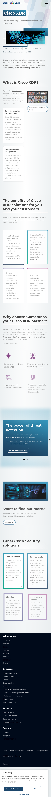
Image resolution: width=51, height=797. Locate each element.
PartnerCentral (8, 712)
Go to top (6, 764)
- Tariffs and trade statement (13, 696)
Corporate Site (8, 699)
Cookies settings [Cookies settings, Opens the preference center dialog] (24, 794)
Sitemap (30, 751)
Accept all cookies (13, 789)
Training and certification (12, 722)
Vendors (16, 48)
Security (35, 48)
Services (6, 653)
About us (6, 657)
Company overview (10, 673)
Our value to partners (10, 716)
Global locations (8, 683)
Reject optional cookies (34, 788)
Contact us (7, 660)
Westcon (6, 644)
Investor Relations (9, 702)
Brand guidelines (41, 751)
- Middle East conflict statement (14, 689)
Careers (5, 680)
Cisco (25, 48)
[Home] (12, 2)
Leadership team (9, 676)
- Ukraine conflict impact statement (16, 693)
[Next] (49, 439)
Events (5, 663)
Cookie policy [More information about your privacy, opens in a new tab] (11, 781)
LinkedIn (6, 732)
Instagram (6, 736)
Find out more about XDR (17, 450)
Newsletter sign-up (10, 739)
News (5, 686)
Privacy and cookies (17, 751)
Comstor (6, 647)
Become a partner (9, 719)
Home (6, 48)
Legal (5, 751)
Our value (6, 640)
